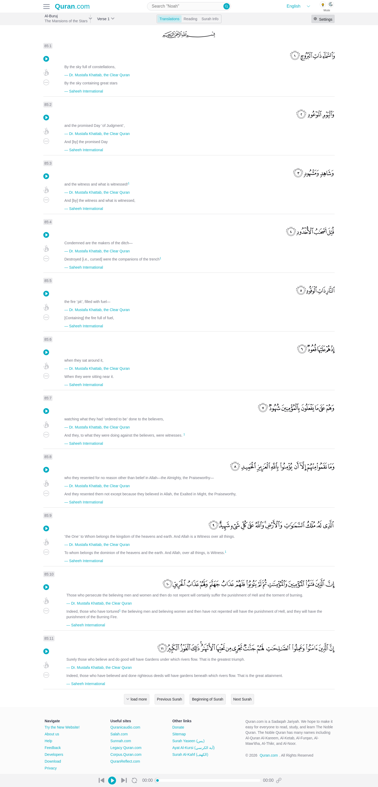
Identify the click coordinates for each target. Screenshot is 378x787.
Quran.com (269, 755)
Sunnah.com (121, 741)
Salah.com (119, 734)
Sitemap (179, 734)
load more (138, 699)
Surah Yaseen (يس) (188, 741)
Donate (178, 727)
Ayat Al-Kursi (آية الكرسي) (193, 748)
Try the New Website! (62, 727)
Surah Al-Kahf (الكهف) (190, 754)
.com (72, 6)
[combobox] (189, 6)
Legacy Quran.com (126, 748)
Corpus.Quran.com (126, 754)
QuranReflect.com (125, 761)
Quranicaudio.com (125, 727)
